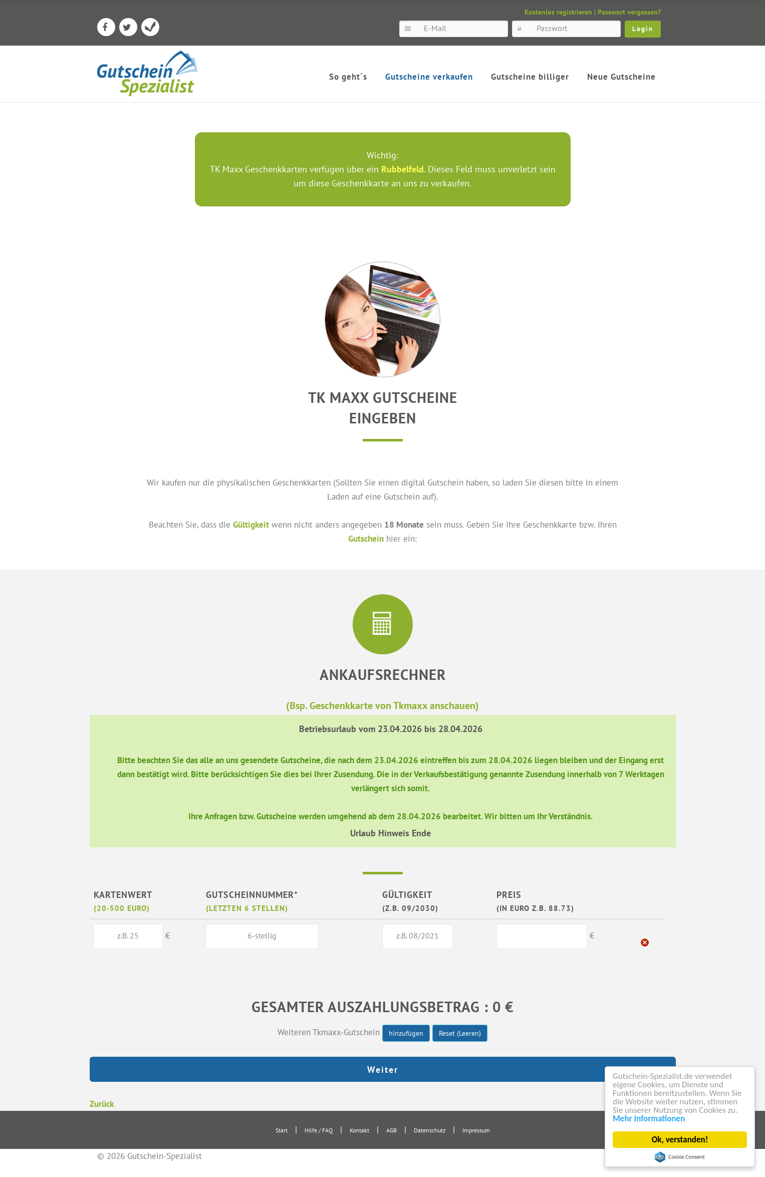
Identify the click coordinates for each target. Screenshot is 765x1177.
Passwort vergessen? (629, 12)
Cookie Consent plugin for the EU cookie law (680, 1156)
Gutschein (366, 538)
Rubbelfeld (402, 169)
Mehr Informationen (649, 1118)
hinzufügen (406, 1033)
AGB (391, 1130)
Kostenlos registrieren (558, 12)
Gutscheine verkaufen (429, 76)
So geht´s (348, 76)
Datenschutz (429, 1130)
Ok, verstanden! (680, 1139)
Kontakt (359, 1130)
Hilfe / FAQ (319, 1130)
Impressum (476, 1130)
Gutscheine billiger (530, 76)
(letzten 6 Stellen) (247, 908)
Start (282, 1130)
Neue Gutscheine (621, 76)
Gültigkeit (251, 524)
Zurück (102, 1103)
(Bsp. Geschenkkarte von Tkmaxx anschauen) (382, 705)
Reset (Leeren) (460, 1033)
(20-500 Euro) (122, 908)
